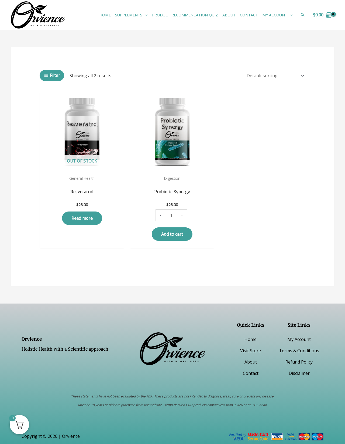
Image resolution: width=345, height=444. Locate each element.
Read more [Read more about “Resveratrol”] (82, 208)
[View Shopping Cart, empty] (322, 14)
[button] (145, 14)
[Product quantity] (171, 205)
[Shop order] (274, 76)
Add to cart (172, 223)
